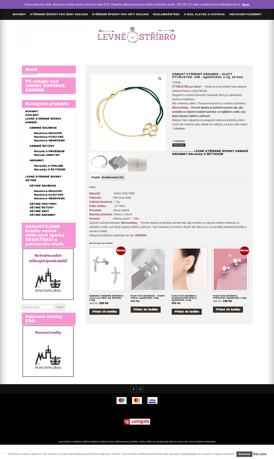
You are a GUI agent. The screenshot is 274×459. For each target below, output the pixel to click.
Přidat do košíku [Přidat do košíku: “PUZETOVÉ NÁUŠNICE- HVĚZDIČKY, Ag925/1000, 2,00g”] (228, 317)
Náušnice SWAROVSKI (49, 146)
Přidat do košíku (185, 146)
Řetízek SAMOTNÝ (47, 161)
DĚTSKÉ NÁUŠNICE (43, 191)
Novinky (19, 14)
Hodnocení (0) (118, 180)
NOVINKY (31, 117)
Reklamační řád (166, 14)
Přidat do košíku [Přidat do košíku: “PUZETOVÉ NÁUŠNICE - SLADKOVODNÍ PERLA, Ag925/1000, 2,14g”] (187, 319)
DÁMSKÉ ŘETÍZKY (42, 152)
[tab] (98, 180)
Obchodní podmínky (245, 14)
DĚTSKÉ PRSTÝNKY (43, 210)
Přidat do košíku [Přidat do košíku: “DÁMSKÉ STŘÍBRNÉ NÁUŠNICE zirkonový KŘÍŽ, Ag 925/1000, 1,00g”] (104, 319)
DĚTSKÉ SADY (39, 217)
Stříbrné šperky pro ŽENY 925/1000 (59, 14)
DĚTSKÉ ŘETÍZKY (42, 213)
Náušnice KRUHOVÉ (48, 139)
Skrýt (245, 4)
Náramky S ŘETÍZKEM (49, 175)
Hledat (60, 317)
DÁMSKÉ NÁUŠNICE (43, 133)
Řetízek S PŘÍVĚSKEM (49, 157)
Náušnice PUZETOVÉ (48, 143)
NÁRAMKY (207, 160)
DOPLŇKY (32, 121)
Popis (98, 180)
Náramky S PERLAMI (48, 172)
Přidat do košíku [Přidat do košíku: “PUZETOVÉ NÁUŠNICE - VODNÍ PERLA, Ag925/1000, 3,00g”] (146, 317)
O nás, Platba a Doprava (204, 14)
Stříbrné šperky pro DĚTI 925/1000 (120, 14)
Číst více (259, 454)
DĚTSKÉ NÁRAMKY (43, 221)
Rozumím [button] (244, 454)
